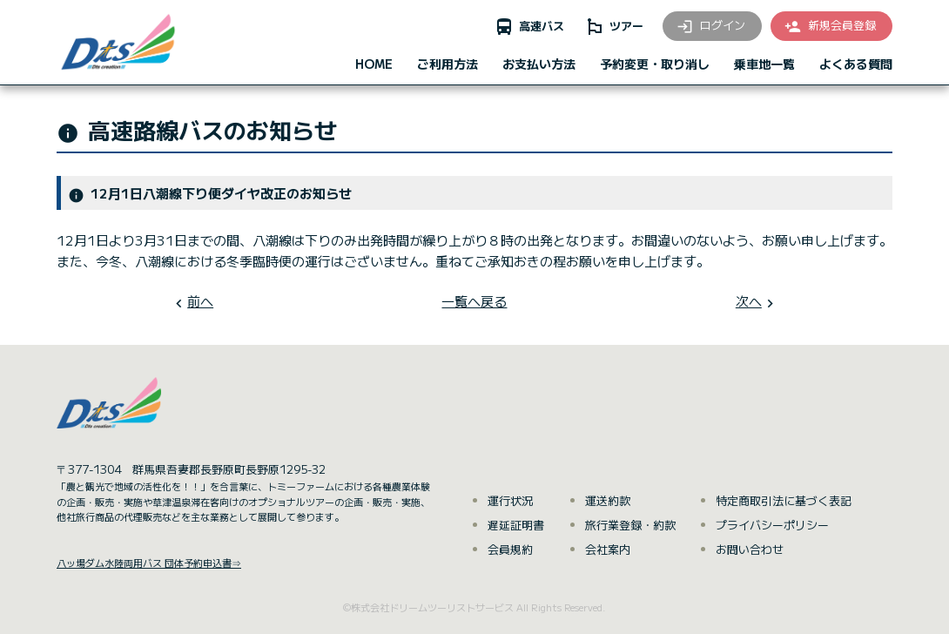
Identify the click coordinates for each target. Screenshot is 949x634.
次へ (749, 301)
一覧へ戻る (474, 301)
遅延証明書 (516, 524)
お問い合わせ (750, 549)
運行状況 (510, 500)
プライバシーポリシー (772, 524)
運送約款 (607, 500)
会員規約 (510, 549)
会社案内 (607, 549)
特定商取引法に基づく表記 (783, 500)
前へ (200, 301)
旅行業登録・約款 (630, 524)
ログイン (710, 26)
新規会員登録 (829, 26)
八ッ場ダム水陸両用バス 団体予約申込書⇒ (149, 563)
